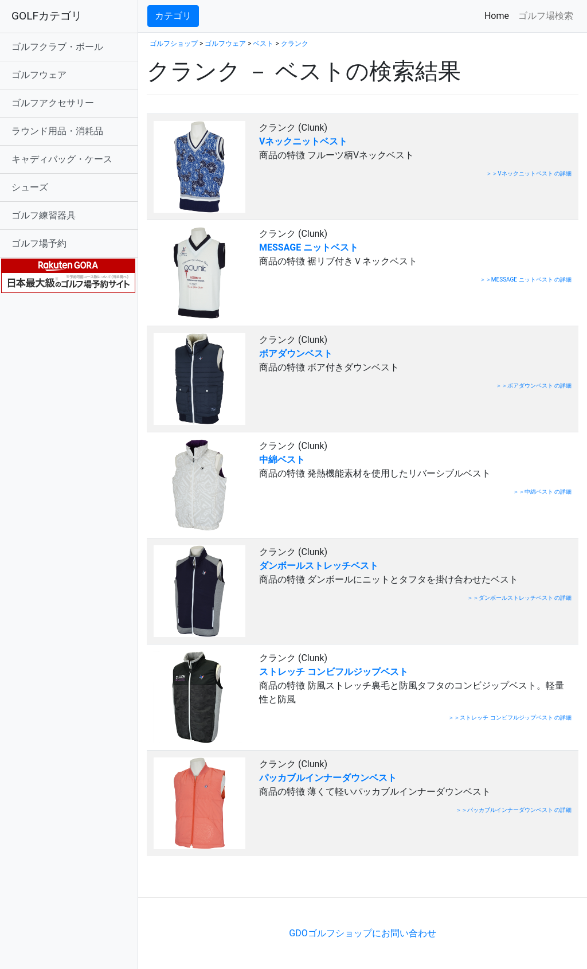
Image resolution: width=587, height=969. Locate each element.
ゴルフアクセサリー (52, 102)
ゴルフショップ (174, 44)
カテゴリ (173, 15)
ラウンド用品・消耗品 (57, 131)
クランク (294, 44)
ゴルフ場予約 (38, 243)
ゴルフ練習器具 (43, 215)
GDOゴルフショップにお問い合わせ (362, 933)
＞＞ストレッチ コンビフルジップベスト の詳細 (510, 717)
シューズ (29, 187)
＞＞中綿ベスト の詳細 (542, 492)
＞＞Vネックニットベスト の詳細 (529, 173)
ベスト (263, 44)
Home (499, 15)
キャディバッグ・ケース (61, 159)
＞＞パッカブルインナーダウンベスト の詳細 (514, 810)
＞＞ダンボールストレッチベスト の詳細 (519, 598)
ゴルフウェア (38, 74)
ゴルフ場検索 (545, 15)
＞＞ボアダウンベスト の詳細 (534, 385)
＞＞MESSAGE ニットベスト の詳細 (526, 279)
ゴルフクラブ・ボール (57, 46)
